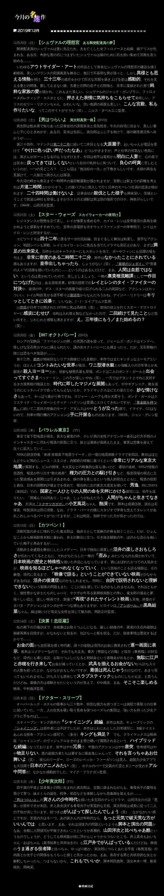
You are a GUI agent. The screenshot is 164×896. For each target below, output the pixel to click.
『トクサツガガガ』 (50, 504)
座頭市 (75, 295)
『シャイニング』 (26, 728)
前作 (36, 359)
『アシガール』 (128, 605)
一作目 (22, 307)
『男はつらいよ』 (26, 800)
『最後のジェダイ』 (130, 264)
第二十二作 (61, 144)
